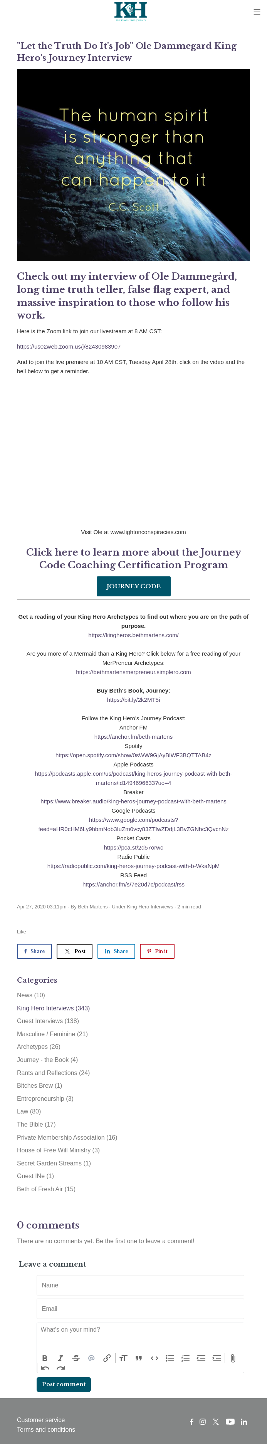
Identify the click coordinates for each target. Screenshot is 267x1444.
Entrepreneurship (45, 1098)
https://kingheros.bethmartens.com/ (133, 635)
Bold (45, 1358)
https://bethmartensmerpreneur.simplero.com (133, 672)
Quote (139, 1358)
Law (29, 1111)
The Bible (36, 1124)
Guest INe (35, 1176)
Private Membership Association (67, 1137)
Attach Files (233, 1358)
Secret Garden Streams (54, 1163)
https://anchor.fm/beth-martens (133, 736)
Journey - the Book (47, 1060)
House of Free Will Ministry (58, 1150)
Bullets (170, 1358)
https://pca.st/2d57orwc (133, 847)
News (31, 995)
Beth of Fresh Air (46, 1189)
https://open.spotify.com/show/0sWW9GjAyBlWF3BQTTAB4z (133, 755)
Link (107, 1358)
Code (155, 1358)
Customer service (41, 1420)
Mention (92, 1358)
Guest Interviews (48, 1021)
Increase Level (217, 1358)
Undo (45, 1368)
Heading (123, 1358)
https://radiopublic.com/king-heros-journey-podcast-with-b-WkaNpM (133, 866)
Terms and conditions (46, 1429)
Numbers (186, 1358)
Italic (61, 1358)
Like (21, 932)
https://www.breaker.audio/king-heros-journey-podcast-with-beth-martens (133, 801)
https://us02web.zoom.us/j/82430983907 (69, 346)
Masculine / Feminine (52, 1034)
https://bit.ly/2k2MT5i (133, 699)
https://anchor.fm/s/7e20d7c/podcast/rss (133, 884)
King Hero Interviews (150, 907)
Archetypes (38, 1046)
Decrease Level (201, 1358)
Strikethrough (76, 1358)
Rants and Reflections (53, 1073)
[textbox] (140, 1337)
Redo (61, 1368)
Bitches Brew (39, 1085)
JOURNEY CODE (134, 586)
